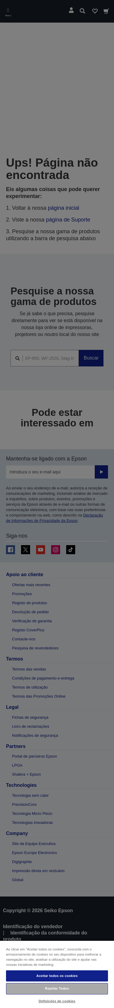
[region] (57, 974)
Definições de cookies (57, 1001)
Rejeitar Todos (57, 988)
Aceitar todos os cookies (57, 976)
